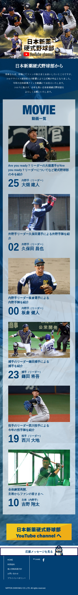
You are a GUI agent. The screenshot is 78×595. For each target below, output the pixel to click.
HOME (10, 560)
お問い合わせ (12, 574)
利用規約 (11, 564)
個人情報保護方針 (14, 569)
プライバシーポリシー (16, 578)
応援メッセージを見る (39, 551)
